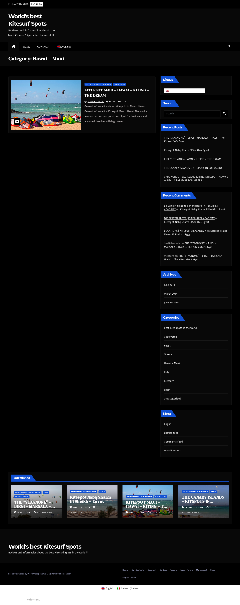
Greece (168, 354)
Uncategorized (172, 398)
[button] (229, 46)
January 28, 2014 (194, 507)
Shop (212, 570)
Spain (167, 390)
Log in (167, 424)
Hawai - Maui (119, 84)
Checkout (152, 570)
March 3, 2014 (96, 101)
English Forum (129, 577)
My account (201, 570)
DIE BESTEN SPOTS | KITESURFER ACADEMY (189, 218)
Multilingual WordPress (13, 599)
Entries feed (171, 433)
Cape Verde (170, 337)
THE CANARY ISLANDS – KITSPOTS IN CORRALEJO (193, 168)
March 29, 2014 (82, 507)
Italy (166, 372)
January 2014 (171, 302)
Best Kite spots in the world (98, 84)
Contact (43, 46)
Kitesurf (169, 381)
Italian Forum (186, 570)
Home (26, 46)
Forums (173, 570)
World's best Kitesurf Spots (44, 546)
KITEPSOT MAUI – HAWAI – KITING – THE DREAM (192, 159)
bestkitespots (116, 101)
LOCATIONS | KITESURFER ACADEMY (185, 231)
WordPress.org (172, 450)
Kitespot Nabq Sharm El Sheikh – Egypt (186, 150)
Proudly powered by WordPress (23, 574)
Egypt (167, 345)
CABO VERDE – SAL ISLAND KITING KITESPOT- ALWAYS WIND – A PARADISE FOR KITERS (196, 179)
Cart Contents (138, 570)
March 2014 (171, 294)
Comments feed (173, 442)
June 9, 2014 (24, 512)
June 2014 (169, 285)
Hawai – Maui (172, 363)
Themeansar (65, 574)
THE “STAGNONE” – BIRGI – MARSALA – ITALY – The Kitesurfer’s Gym (194, 140)
